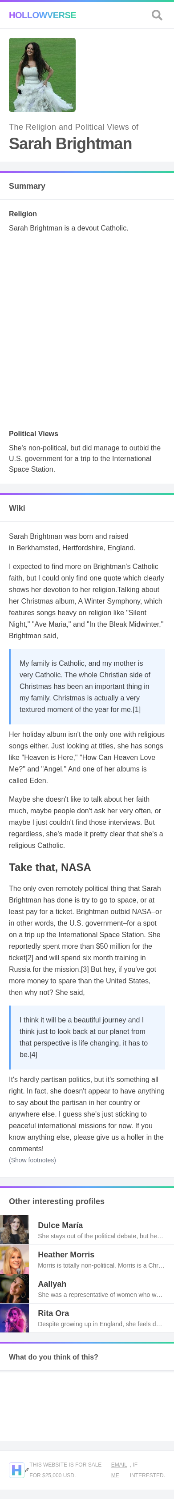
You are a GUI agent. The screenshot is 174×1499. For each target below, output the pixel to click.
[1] (137, 709)
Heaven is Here (48, 757)
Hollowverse (42, 15)
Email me (119, 1470)
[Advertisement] (87, 334)
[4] (33, 1054)
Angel (53, 769)
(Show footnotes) (32, 1160)
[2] (29, 958)
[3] (85, 969)
